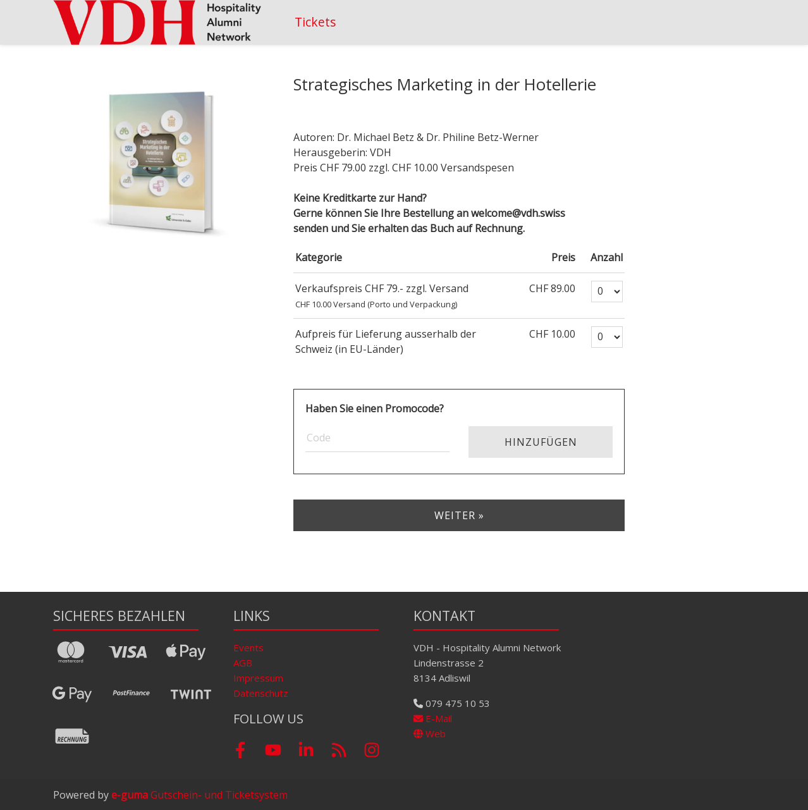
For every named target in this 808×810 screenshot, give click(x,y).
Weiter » (459, 515)
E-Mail (432, 718)
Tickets (315, 21)
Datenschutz (260, 693)
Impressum (258, 678)
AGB (242, 662)
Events (248, 647)
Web (429, 733)
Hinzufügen (541, 442)
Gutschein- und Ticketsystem (199, 795)
